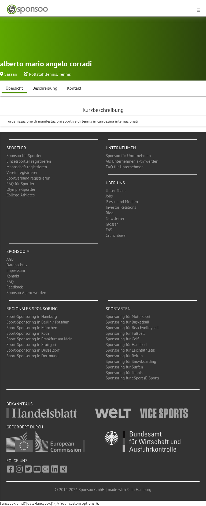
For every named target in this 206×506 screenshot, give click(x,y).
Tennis (65, 74)
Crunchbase (116, 235)
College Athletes (20, 194)
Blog (109, 212)
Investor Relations (121, 207)
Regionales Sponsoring (32, 308)
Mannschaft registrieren (26, 166)
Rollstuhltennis (43, 74)
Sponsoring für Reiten (124, 355)
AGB (10, 259)
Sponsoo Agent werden (26, 292)
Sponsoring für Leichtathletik (130, 350)
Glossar (112, 224)
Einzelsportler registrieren (28, 161)
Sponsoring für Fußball (125, 333)
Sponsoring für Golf (122, 338)
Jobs (109, 196)
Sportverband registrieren (28, 178)
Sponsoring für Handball (126, 344)
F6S (109, 229)
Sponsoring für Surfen (124, 367)
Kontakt (74, 88)
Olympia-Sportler (20, 189)
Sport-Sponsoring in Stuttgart (31, 344)
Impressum (15, 270)
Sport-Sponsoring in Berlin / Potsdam (37, 322)
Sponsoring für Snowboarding (131, 361)
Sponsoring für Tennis (124, 372)
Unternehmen (121, 147)
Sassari (10, 74)
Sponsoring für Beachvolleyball (132, 327)
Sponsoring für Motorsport (128, 316)
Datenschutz (17, 264)
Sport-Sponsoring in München (31, 327)
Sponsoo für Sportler (24, 155)
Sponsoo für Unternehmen (128, 155)
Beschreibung (44, 88)
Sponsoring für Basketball (127, 322)
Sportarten (118, 308)
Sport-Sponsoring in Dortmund (32, 355)
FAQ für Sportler (20, 183)
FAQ (10, 281)
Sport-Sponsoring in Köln (27, 333)
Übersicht (14, 88)
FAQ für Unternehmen (125, 166)
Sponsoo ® (18, 251)
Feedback (14, 287)
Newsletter (115, 218)
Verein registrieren (22, 172)
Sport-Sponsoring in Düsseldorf (33, 350)
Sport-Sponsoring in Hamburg (31, 316)
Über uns (115, 182)
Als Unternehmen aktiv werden (132, 161)
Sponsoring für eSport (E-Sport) (132, 378)
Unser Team (116, 190)
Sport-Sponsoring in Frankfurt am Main (39, 338)
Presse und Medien (122, 201)
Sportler (16, 147)
